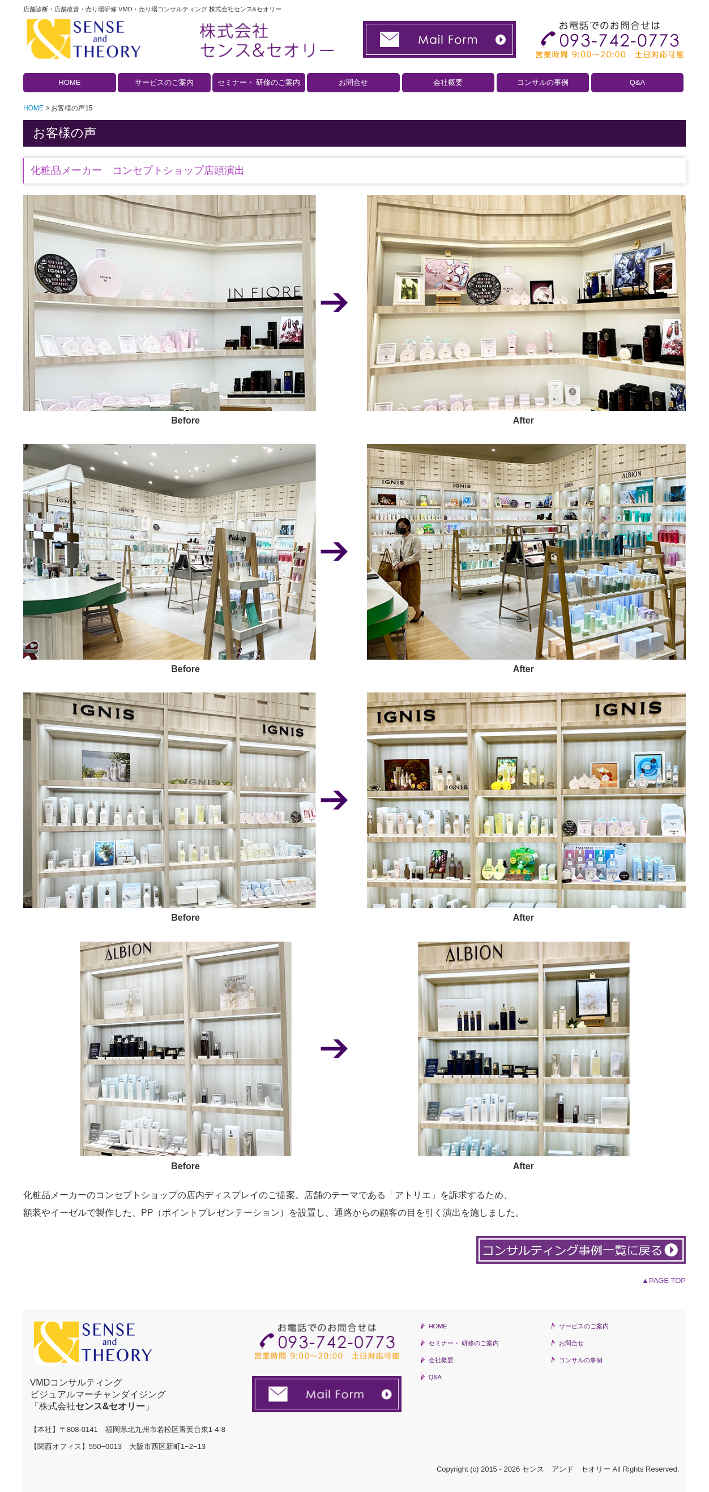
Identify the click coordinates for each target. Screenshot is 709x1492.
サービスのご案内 (164, 82)
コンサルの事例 (543, 82)
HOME (69, 82)
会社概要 (448, 82)
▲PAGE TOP (664, 1280)
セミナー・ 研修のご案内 (259, 82)
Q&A (637, 82)
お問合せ (353, 82)
